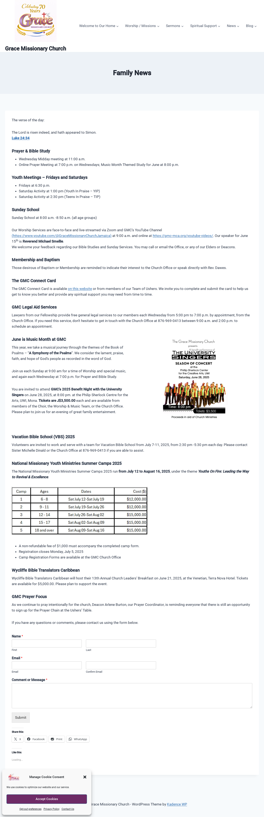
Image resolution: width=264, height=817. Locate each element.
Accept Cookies (47, 799)
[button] (85, 777)
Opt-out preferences (30, 809)
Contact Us (68, 809)
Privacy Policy (52, 809)
